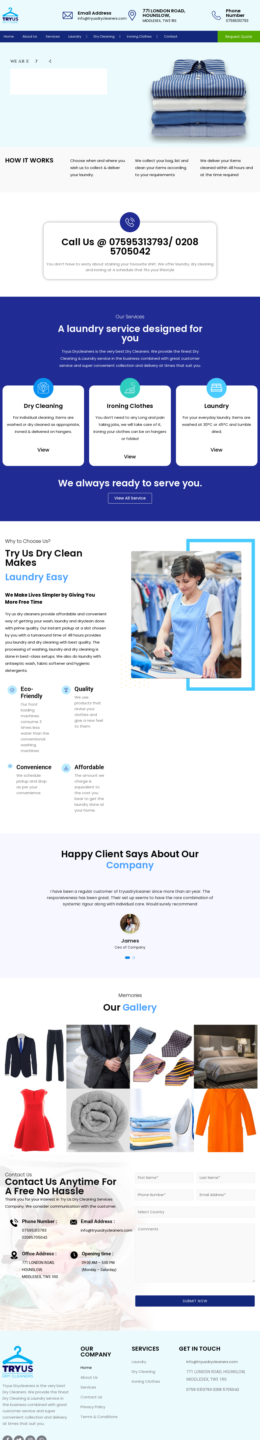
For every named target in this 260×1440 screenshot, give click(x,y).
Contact (170, 36)
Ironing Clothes (139, 36)
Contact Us (91, 1397)
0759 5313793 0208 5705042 (212, 1389)
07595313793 (237, 20)
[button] (127, 957)
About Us (29, 36)
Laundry (74, 36)
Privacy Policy (93, 1406)
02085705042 (34, 1237)
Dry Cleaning (104, 36)
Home (9, 36)
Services (53, 36)
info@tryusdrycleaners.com (102, 18)
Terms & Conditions (99, 1416)
